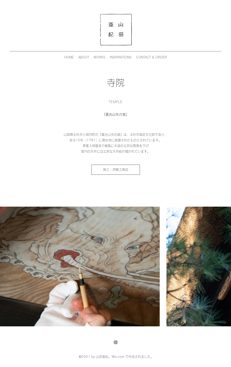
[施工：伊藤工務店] (115, 170)
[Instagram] (115, 342)
